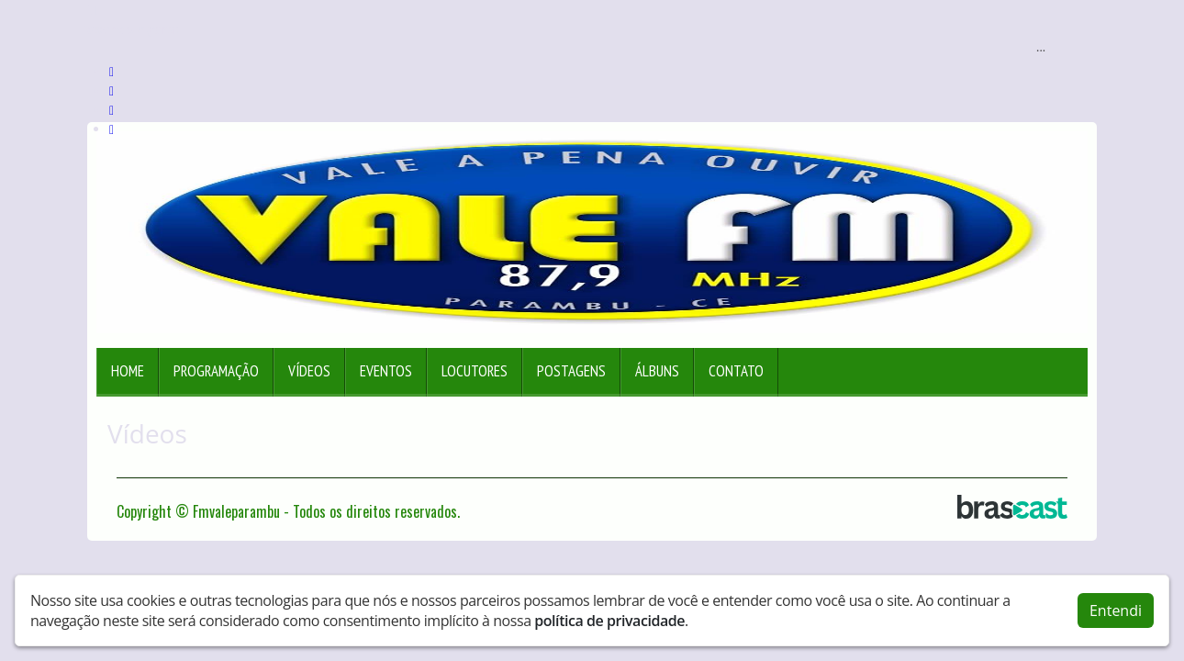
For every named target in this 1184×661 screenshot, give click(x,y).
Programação (216, 371)
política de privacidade (609, 620)
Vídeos (309, 371)
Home (127, 371)
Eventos (386, 371)
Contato (736, 371)
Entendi (1115, 609)
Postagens (571, 371)
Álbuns (657, 371)
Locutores (474, 371)
